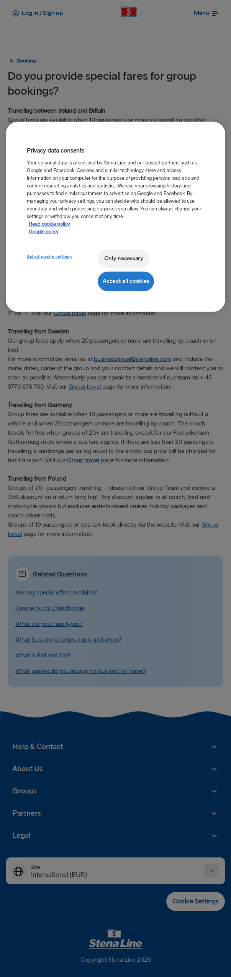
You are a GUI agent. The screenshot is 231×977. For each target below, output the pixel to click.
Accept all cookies (126, 281)
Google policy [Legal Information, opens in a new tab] (44, 231)
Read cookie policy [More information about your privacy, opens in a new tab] (49, 224)
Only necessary (123, 258)
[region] (115, 217)
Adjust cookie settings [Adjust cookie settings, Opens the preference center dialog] (49, 256)
